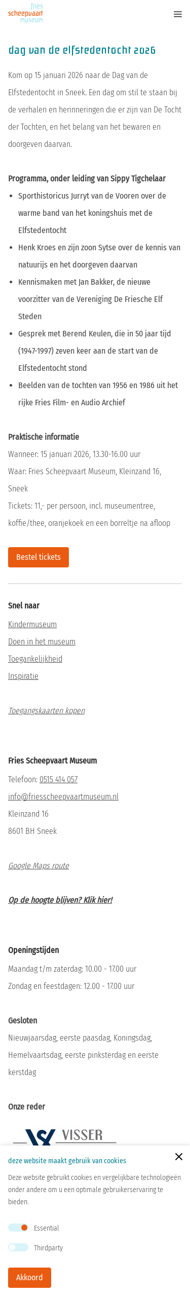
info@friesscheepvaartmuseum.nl (63, 796)
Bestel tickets (38, 557)
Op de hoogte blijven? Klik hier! (60, 900)
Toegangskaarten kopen (46, 710)
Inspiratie (23, 676)
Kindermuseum (32, 624)
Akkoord (29, 1277)
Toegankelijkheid (35, 659)
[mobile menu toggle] (171, 14)
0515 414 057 (59, 779)
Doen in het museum (41, 641)
